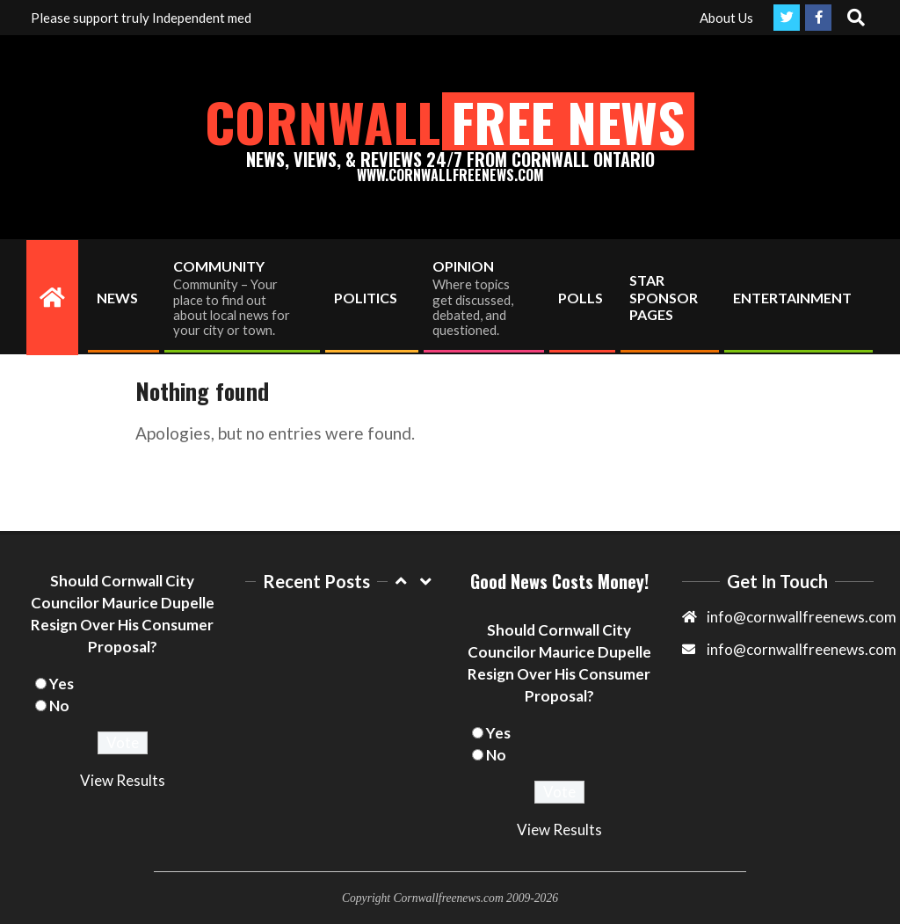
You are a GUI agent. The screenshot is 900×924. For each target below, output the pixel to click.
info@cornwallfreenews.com (801, 649)
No (59, 705)
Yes (61, 683)
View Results (122, 780)
